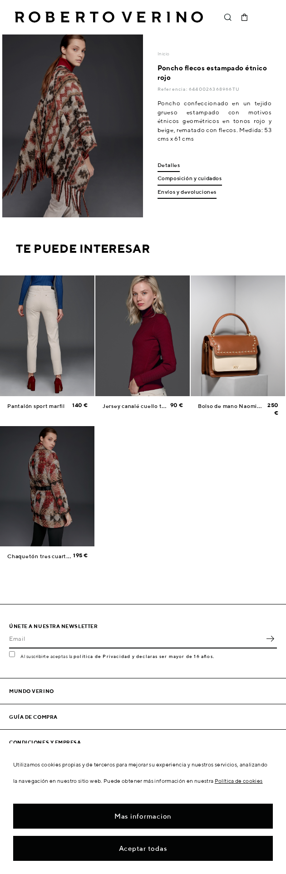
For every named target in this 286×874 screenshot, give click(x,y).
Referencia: (173, 89)
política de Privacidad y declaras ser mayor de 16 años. (144, 656)
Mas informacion (143, 816)
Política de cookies (239, 780)
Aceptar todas (143, 848)
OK (270, 638)
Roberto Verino (109, 17)
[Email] (136, 638)
